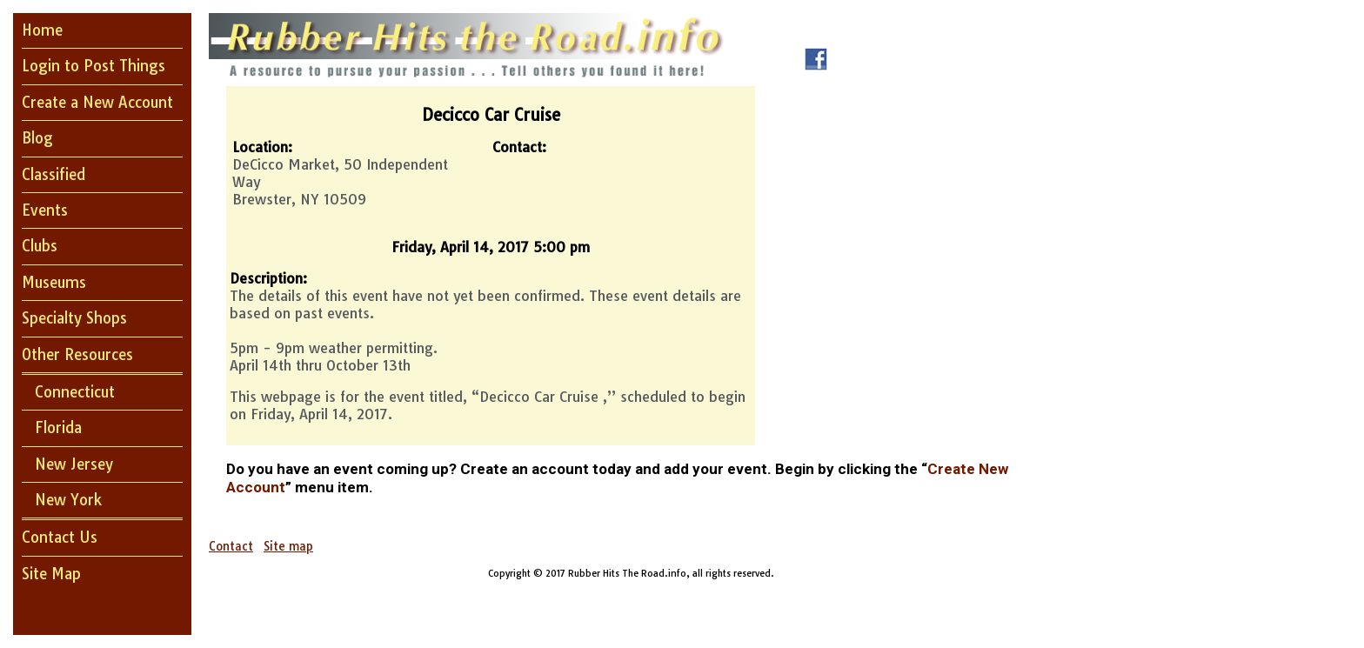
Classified (53, 174)
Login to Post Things (93, 66)
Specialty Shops (74, 318)
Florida (58, 427)
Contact (231, 546)
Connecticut (75, 392)
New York (68, 500)
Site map (288, 546)
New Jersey (74, 464)
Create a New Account (97, 102)
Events (45, 210)
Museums (54, 282)
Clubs (39, 246)
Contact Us (59, 537)
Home (42, 30)
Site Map (51, 573)
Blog (37, 138)
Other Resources (77, 354)
